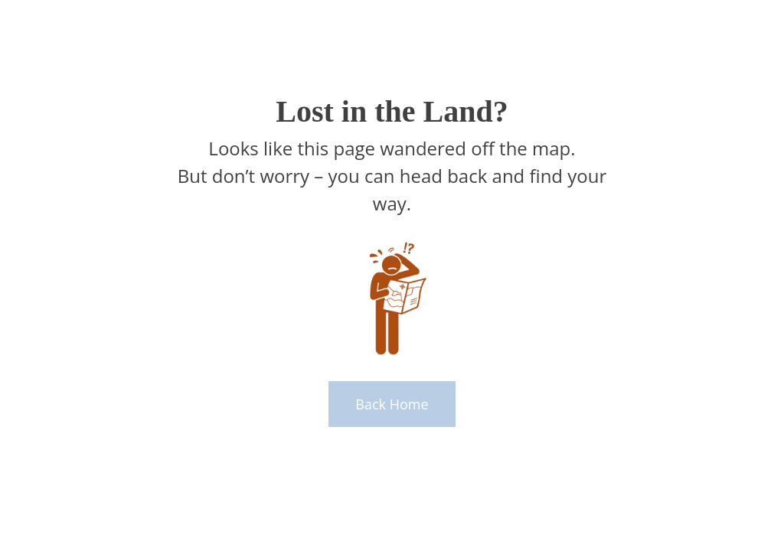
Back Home (391, 404)
